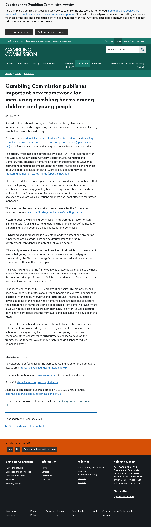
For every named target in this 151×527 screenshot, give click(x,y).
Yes (10, 449)
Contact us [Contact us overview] (129, 41)
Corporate (82, 63)
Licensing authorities (62, 41)
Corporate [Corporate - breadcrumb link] (29, 73)
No (18, 449)
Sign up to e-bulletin (124, 496)
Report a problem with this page (40, 449)
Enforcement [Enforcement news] (49, 63)
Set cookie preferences (51, 32)
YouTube (82, 482)
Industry (35, 63)
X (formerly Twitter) (87, 474)
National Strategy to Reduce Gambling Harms (50, 138)
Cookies (50, 511)
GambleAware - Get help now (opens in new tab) (128, 481)
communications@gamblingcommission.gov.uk (33, 394)
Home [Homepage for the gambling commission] (8, 73)
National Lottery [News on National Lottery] (69, 65)
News (18, 73)
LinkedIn (82, 478)
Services (45, 479)
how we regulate (47, 375)
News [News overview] (118, 41)
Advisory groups (13, 483)
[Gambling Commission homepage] (21, 55)
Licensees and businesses (38, 41)
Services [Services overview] (140, 41)
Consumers (22, 63)
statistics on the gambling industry (37, 382)
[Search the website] (142, 49)
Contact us (46, 475)
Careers (45, 471)
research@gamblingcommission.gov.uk (44, 368)
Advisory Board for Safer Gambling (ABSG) (127, 65)
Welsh (96, 511)
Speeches (96, 63)
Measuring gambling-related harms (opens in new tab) (37, 174)
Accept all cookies (19, 32)
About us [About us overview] (109, 41)
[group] (51, 427)
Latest (10, 63)
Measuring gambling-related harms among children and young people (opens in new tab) (49, 142)
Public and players (15, 41)
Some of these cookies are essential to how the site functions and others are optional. (72, 12)
